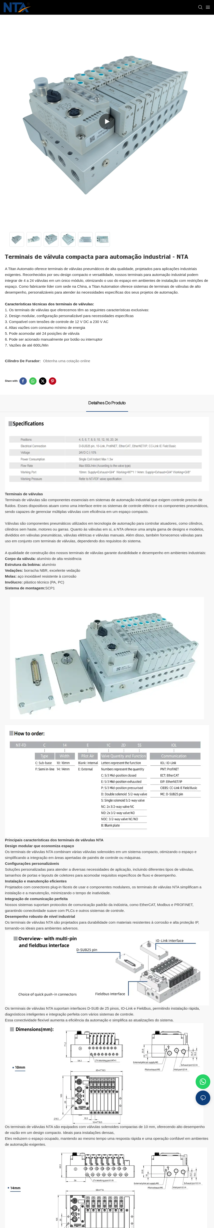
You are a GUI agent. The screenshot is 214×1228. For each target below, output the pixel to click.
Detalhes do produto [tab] (107, 403)
